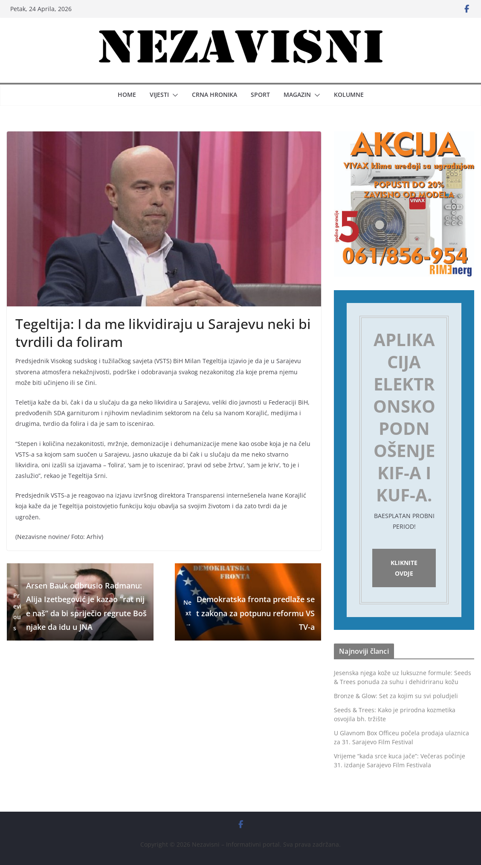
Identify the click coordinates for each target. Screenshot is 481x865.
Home (127, 94)
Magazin (297, 94)
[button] (173, 95)
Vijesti (159, 94)
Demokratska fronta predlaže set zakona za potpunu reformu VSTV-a (248, 613)
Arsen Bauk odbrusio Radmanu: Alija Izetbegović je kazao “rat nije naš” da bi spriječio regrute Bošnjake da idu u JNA (80, 606)
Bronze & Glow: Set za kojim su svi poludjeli (396, 696)
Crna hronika (214, 94)
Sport (260, 94)
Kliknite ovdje (404, 568)
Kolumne (349, 94)
